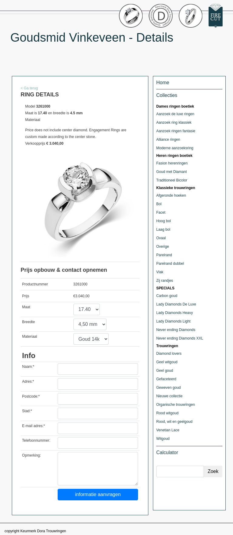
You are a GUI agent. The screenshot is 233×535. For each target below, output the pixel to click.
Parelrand (164, 255)
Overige (162, 246)
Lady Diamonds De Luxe (176, 304)
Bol (158, 204)
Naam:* (28, 366)
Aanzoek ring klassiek (173, 122)
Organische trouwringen (175, 404)
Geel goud (164, 370)
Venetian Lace (167, 430)
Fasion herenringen (171, 163)
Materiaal (29, 336)
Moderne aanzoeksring (174, 148)
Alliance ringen (168, 139)
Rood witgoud (167, 413)
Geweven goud (168, 387)
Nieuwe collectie (169, 396)
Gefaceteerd (166, 379)
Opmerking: (31, 455)
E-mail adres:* (33, 426)
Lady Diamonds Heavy (174, 313)
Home (162, 82)
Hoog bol (163, 221)
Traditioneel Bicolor (171, 180)
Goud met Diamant (171, 172)
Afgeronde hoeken (171, 195)
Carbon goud (166, 296)
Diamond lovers (168, 353)
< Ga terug (29, 88)
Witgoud (163, 439)
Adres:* (28, 381)
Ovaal (161, 238)
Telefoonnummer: (36, 440)
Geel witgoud (166, 362)
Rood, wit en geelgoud (174, 421)
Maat (26, 307)
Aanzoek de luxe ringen (175, 114)
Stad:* (27, 411)
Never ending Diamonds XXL (179, 338)
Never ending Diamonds (175, 330)
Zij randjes (164, 280)
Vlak (159, 272)
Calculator (167, 452)
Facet (160, 212)
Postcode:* (31, 396)
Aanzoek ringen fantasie (175, 131)
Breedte (28, 322)
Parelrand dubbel (170, 263)
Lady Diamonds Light (173, 321)
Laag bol (163, 229)
